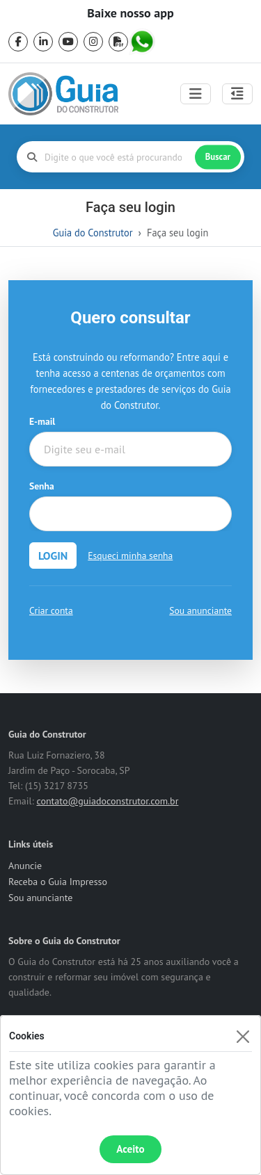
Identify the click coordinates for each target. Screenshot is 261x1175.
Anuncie (25, 865)
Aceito (130, 1149)
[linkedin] (43, 41)
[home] (63, 94)
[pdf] (118, 41)
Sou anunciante (200, 610)
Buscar (217, 157)
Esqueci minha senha (130, 555)
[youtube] (68, 41)
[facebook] (18, 41)
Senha (41, 486)
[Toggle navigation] (195, 93)
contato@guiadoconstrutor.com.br (107, 801)
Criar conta (51, 610)
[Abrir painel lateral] (237, 93)
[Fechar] (242, 1036)
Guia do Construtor (93, 232)
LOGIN (53, 555)
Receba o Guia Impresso (57, 881)
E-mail (42, 421)
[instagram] (93, 41)
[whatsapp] (143, 41)
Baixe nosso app (130, 13)
